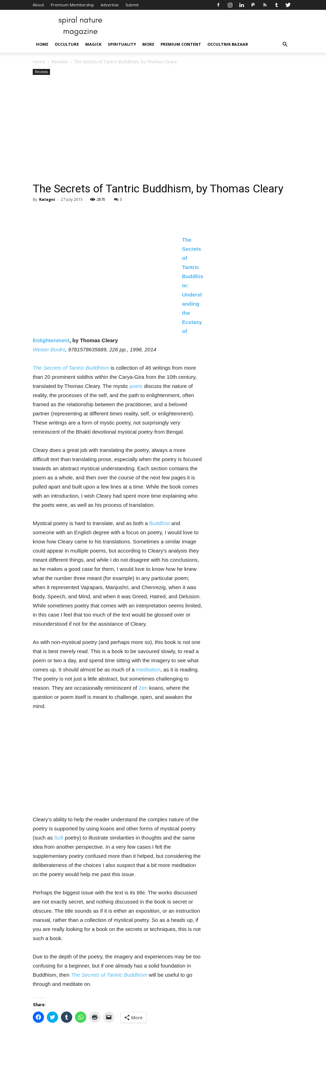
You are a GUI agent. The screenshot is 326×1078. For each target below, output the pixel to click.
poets (136, 386)
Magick (93, 44)
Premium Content (181, 44)
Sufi (58, 838)
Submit (132, 4)
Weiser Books (49, 349)
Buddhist (159, 523)
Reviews (60, 62)
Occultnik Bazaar (227, 44)
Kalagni (47, 199)
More (148, 44)
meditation (148, 669)
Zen (143, 688)
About (38, 4)
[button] (284, 44)
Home (42, 44)
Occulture (67, 44)
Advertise (110, 4)
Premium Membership (72, 4)
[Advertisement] (163, 129)
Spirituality (122, 44)
